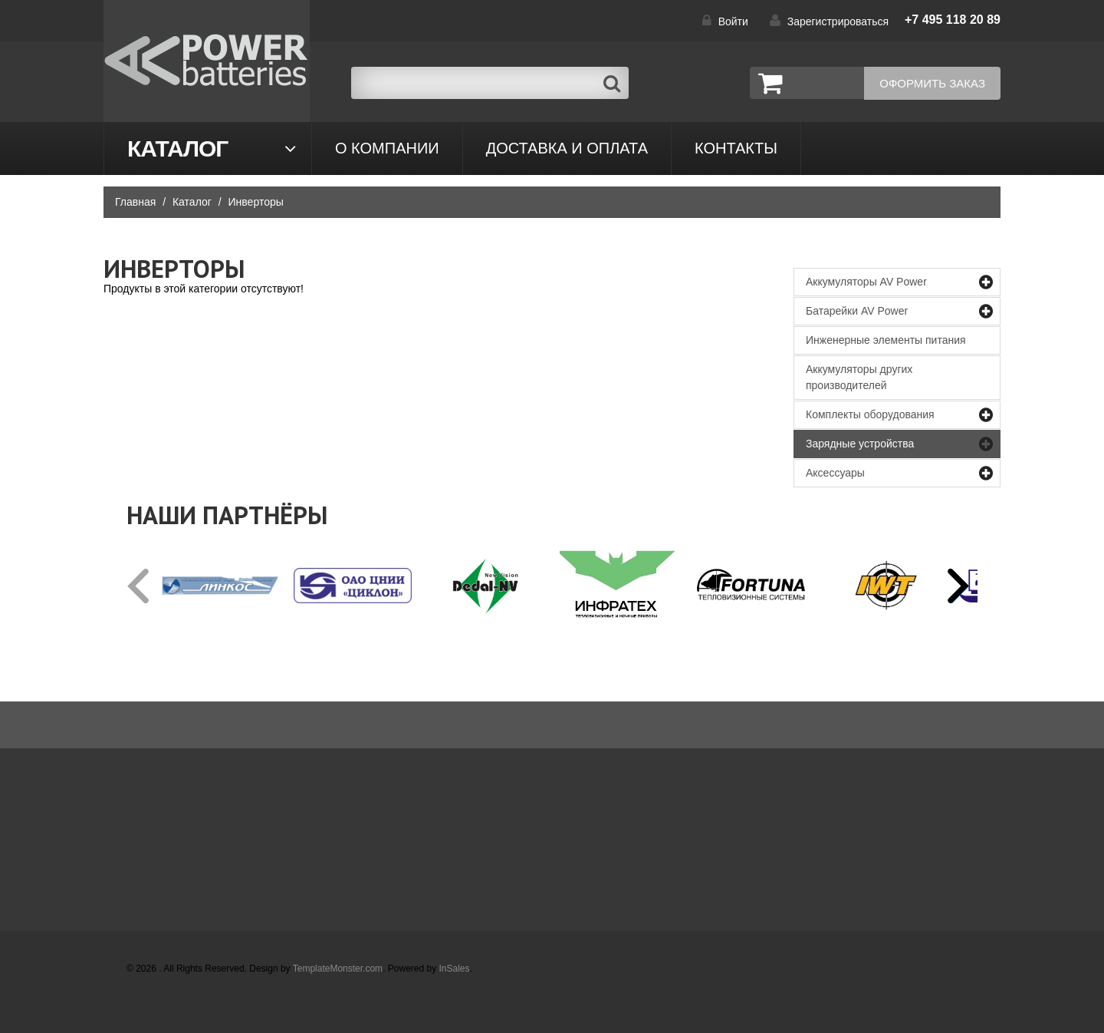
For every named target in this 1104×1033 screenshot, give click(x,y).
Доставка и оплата (567, 148)
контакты (736, 148)
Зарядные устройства (860, 443)
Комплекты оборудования (870, 414)
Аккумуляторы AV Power (866, 282)
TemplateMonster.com (338, 968)
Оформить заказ (932, 83)
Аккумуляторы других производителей (859, 377)
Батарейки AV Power (857, 311)
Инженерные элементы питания (886, 340)
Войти (733, 21)
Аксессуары (835, 473)
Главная (135, 202)
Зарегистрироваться (838, 21)
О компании (387, 148)
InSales (454, 968)
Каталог (177, 148)
